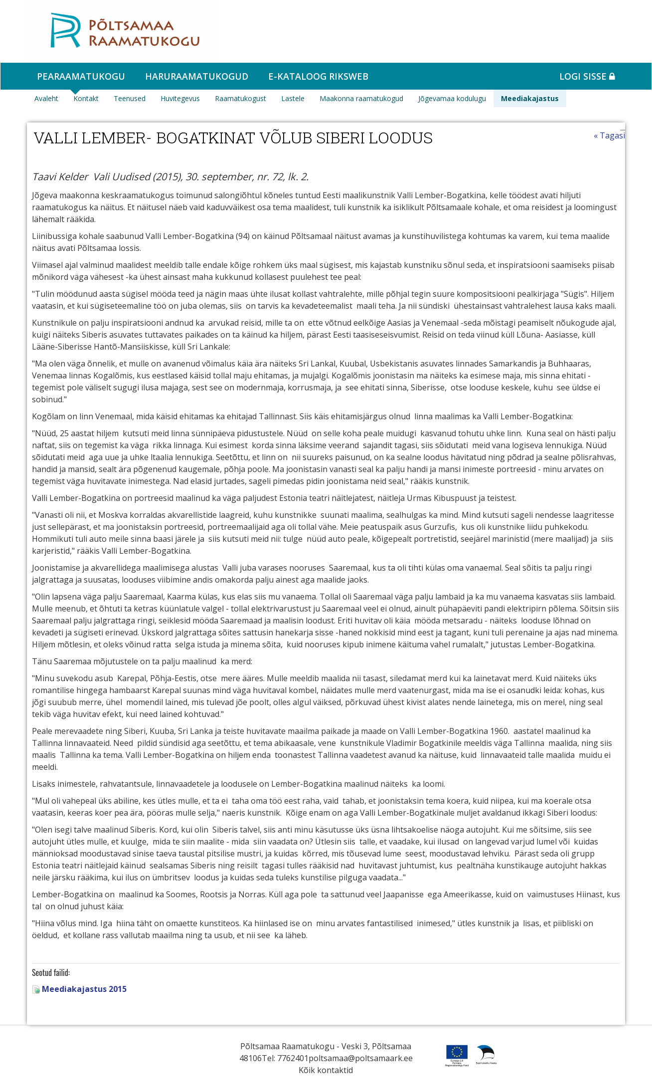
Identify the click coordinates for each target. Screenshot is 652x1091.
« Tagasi (609, 135)
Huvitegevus (180, 98)
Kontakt (86, 98)
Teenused (130, 98)
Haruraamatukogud (196, 76)
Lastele (293, 98)
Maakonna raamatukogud (361, 98)
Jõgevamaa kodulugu (452, 98)
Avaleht (46, 98)
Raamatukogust (240, 98)
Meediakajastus (530, 98)
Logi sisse (587, 76)
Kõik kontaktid (326, 1070)
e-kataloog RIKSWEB (318, 76)
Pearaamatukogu (81, 76)
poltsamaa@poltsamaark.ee (361, 1058)
